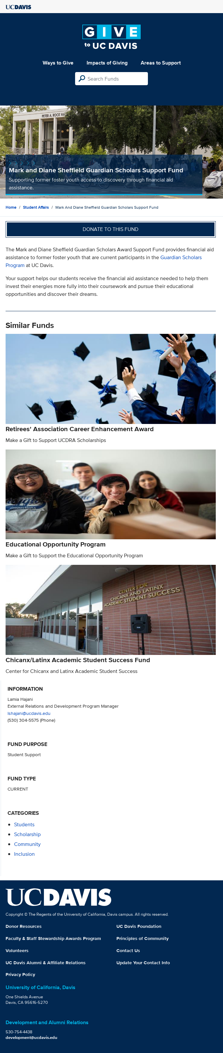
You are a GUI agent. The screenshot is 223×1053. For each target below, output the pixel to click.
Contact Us (128, 950)
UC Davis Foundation (138, 926)
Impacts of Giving (107, 63)
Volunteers (17, 950)
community (27, 844)
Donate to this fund (110, 229)
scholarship (27, 834)
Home (11, 207)
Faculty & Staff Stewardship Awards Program (53, 938)
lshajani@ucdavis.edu (29, 713)
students (24, 824)
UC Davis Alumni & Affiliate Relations (46, 962)
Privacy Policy (20, 974)
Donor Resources (24, 926)
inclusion (24, 854)
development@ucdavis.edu (31, 1037)
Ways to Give (58, 63)
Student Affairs (36, 207)
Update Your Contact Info (143, 962)
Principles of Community (142, 938)
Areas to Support (161, 63)
